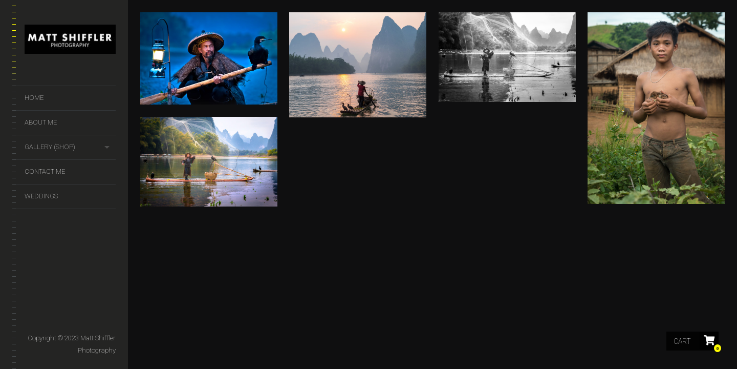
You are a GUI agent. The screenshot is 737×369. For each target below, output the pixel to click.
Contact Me (45, 171)
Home (34, 97)
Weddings (41, 196)
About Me (41, 122)
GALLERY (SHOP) (50, 147)
